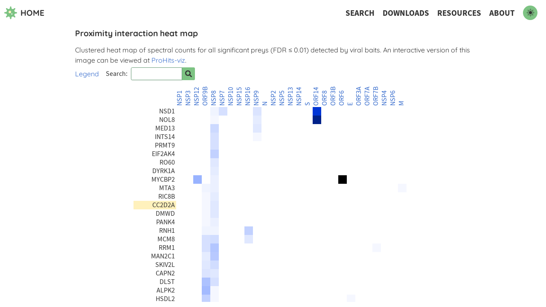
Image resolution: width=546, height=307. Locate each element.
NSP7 (222, 98)
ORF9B (205, 96)
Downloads (406, 13)
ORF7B (376, 96)
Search (360, 13)
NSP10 (231, 96)
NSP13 (290, 96)
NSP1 (179, 98)
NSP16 (248, 96)
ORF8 (324, 98)
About (502, 13)
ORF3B (333, 96)
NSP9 (256, 98)
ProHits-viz (168, 60)
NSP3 (188, 98)
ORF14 (316, 96)
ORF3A (358, 96)
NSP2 (273, 98)
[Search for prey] (188, 73)
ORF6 (341, 98)
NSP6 (393, 98)
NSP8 (213, 98)
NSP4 (384, 98)
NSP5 (282, 98)
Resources (459, 13)
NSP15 (239, 96)
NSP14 (299, 96)
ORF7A (367, 96)
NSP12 (196, 96)
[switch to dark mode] (530, 13)
